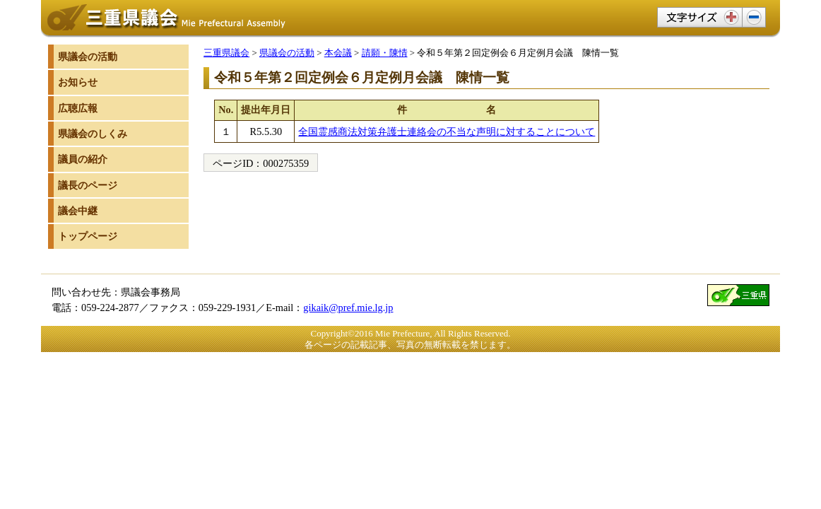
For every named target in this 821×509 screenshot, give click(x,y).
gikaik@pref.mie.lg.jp (348, 307)
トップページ (87, 236)
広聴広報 (78, 108)
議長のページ (87, 185)
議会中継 (78, 210)
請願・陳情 (385, 52)
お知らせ (78, 82)
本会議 (338, 52)
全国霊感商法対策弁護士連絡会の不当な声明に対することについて (446, 131)
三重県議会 (226, 52)
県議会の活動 (286, 52)
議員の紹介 (82, 159)
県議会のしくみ (92, 133)
